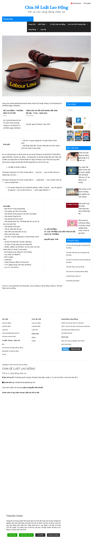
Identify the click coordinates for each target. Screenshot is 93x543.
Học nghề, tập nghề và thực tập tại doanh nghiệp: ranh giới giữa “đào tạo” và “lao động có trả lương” (84, 174)
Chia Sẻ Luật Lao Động (46, 7)
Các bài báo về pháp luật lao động (12, 347)
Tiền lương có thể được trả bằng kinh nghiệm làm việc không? (84, 193)
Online (34, 341)
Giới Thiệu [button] (41, 24)
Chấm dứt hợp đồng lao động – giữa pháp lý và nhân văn (84, 156)
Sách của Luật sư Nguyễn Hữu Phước (73, 341)
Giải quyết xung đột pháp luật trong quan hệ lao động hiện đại (84, 209)
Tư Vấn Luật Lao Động (57, 24)
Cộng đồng (32, 29)
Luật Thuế (35, 330)
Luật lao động (44, 286)
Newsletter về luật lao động (10, 351)
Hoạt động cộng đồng (72, 280)
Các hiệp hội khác (66, 333)
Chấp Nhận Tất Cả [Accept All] (26, 535)
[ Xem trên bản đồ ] (71, 377)
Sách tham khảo (66, 344)
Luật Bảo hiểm (36, 326)
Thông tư (53, 286)
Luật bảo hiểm (6, 326)
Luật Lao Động (34, 286)
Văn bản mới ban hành (9, 336)
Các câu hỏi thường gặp (77, 24)
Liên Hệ (43, 29)
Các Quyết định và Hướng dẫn (19, 286)
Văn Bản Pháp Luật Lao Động (75, 267)
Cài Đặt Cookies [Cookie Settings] (53, 535)
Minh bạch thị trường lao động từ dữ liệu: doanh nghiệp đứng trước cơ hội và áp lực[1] (84, 226)
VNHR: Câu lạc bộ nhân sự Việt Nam (72, 323)
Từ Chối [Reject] (40, 535)
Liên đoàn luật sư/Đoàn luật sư (70, 330)
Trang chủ (32, 24)
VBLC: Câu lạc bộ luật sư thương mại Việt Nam (75, 326)
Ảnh (3, 344)
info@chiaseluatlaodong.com (25, 382)
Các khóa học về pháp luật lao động (77, 271)
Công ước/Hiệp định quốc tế (10, 333)
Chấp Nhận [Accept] (12, 535)
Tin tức (4, 354)
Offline (34, 337)
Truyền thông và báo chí (73, 276)
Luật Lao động (36, 323)
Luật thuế (5, 330)
